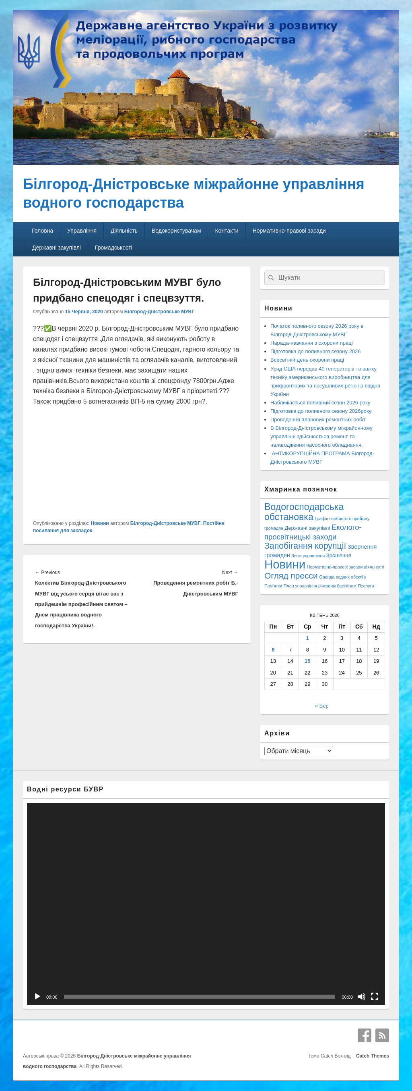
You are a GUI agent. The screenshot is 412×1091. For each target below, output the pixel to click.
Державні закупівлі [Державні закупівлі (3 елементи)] (307, 528)
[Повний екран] (375, 997)
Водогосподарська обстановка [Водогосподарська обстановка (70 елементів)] (304, 512)
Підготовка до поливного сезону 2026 (315, 351)
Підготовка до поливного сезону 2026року (320, 411)
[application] (206, 904)
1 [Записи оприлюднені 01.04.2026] (307, 638)
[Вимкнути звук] (362, 997)
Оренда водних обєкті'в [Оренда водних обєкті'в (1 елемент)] (342, 577)
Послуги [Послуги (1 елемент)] (366, 585)
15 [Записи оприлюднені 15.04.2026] (307, 661)
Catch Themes (371, 1056)
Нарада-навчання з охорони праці (311, 343)
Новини (100, 523)
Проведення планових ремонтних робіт (318, 419)
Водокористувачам (176, 230)
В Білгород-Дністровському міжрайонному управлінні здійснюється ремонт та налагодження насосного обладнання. (321, 436)
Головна (42, 230)
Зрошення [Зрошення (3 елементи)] (338, 555)
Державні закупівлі (56, 247)
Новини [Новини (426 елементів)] (284, 564)
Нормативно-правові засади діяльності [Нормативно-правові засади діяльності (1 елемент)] (345, 566)
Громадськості (113, 247)
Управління (82, 230)
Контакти (226, 230)
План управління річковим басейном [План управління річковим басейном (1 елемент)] (320, 585)
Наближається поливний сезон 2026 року (320, 403)
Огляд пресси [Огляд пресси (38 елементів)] (291, 575)
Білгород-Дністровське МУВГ (159, 311)
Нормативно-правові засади (289, 230)
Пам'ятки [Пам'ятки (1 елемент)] (273, 585)
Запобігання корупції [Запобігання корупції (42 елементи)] (305, 546)
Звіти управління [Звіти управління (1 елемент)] (308, 555)
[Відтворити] (37, 997)
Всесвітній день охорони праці (307, 360)
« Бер (322, 706)
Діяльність (124, 230)
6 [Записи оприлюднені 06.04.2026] (273, 650)
